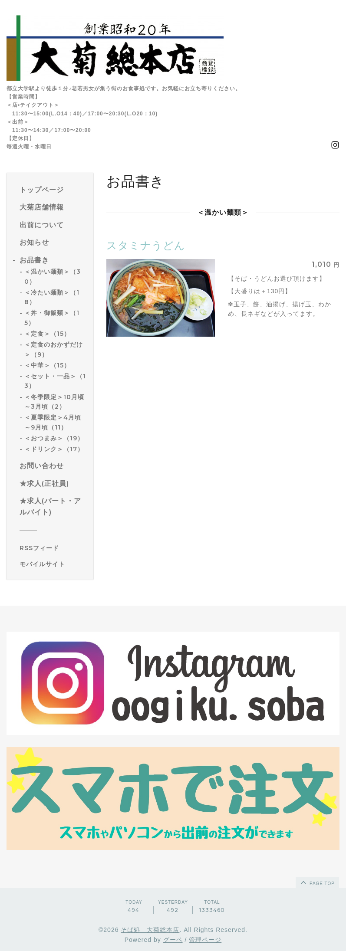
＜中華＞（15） (47, 365)
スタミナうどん (145, 245)
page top (317, 882)
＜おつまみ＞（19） (54, 438)
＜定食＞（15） (47, 334)
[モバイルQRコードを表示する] (53, 564)
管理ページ (205, 939)
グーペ (173, 939)
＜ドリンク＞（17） (54, 449)
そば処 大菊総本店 (150, 929)
